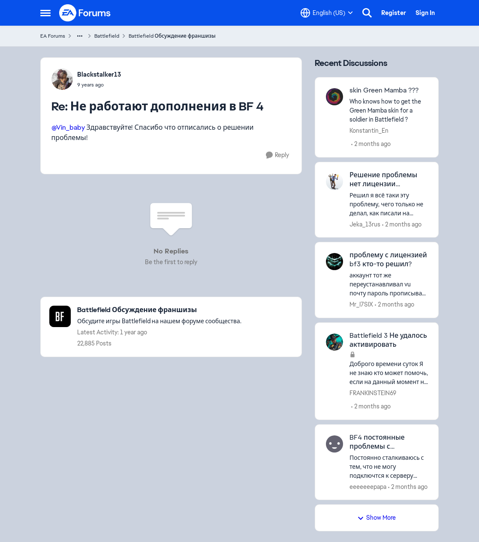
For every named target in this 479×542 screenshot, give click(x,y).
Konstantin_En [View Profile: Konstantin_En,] (369, 130)
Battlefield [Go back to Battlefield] (106, 36)
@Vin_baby (68, 127)
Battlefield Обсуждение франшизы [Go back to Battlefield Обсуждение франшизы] (172, 36)
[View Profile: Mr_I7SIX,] (334, 261)
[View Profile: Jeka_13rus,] (334, 181)
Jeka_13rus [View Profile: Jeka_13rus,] (364, 224)
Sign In (425, 13)
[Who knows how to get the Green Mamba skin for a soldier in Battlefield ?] (388, 110)
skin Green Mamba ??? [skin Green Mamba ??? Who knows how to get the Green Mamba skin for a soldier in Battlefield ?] (384, 90)
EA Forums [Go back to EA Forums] (52, 36)
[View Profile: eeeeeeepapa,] (334, 444)
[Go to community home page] (85, 12)
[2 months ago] (371, 144)
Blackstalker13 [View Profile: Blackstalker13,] (99, 74)
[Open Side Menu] (45, 12)
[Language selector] (327, 12)
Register (393, 13)
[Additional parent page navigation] (80, 36)
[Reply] (277, 155)
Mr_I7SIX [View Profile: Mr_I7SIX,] (361, 304)
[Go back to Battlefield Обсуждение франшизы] (159, 310)
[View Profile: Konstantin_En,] (334, 96)
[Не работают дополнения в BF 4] (99, 85)
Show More (376, 517)
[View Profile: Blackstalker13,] (62, 79)
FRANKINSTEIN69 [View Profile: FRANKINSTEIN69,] (372, 393)
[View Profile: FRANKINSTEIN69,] (334, 342)
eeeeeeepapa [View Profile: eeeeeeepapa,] (367, 486)
